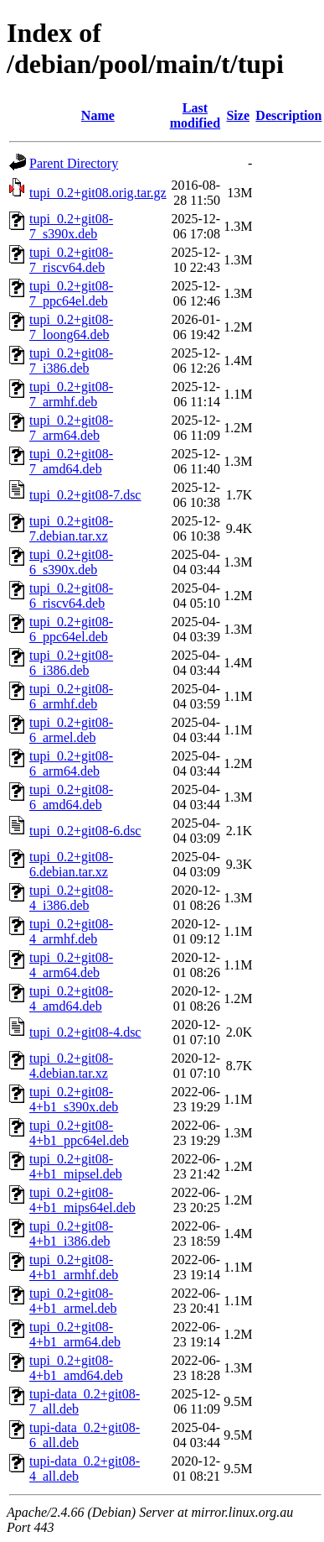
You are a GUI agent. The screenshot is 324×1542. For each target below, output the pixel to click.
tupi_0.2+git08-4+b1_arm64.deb (75, 1334)
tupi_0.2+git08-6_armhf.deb (71, 696)
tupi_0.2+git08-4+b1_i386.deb (71, 1233)
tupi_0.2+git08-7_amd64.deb (71, 461)
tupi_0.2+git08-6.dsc (85, 830)
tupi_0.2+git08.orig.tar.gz (98, 193)
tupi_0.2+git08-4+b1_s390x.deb (73, 1099)
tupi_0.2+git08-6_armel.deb (71, 730)
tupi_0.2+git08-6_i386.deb (71, 662)
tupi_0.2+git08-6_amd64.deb (71, 797)
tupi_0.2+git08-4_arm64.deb (71, 965)
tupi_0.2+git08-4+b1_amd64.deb (76, 1368)
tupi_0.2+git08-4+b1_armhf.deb (73, 1267)
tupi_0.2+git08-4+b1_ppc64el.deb (79, 1132)
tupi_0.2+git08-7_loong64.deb (71, 327)
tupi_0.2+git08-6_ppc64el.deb (71, 629)
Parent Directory (73, 163)
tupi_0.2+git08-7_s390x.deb (71, 226)
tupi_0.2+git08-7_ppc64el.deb (71, 293)
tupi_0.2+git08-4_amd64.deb (71, 998)
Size (237, 115)
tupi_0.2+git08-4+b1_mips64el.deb (82, 1200)
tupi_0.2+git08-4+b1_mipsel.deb (75, 1166)
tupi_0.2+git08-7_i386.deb (71, 360)
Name (98, 115)
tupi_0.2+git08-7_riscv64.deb (71, 259)
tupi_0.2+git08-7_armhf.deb (71, 394)
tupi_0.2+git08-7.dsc (85, 495)
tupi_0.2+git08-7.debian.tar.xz (71, 528)
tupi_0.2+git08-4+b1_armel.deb (73, 1300)
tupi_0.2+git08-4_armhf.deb (71, 931)
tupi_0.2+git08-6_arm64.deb (71, 763)
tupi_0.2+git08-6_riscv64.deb (71, 595)
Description (288, 115)
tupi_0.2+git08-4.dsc (85, 1032)
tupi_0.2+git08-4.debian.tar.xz (71, 1065)
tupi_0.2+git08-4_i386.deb (71, 897)
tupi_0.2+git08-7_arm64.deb (71, 427)
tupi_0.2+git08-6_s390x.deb (71, 562)
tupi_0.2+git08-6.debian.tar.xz (71, 864)
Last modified (195, 115)
